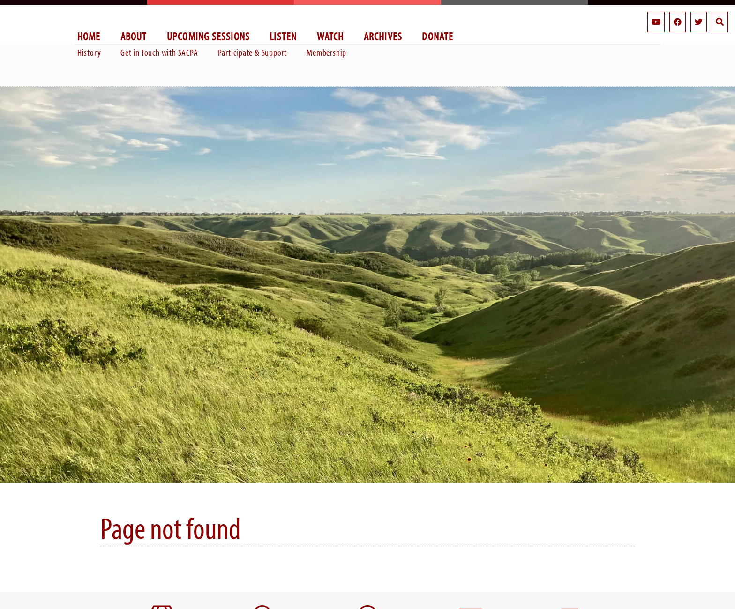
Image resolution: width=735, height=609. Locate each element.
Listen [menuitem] (283, 36)
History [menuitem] (89, 52)
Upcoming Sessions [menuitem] (208, 36)
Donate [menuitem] (437, 36)
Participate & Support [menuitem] (252, 52)
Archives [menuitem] (383, 36)
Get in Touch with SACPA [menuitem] (159, 52)
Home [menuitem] (89, 36)
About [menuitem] (133, 36)
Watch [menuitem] (330, 36)
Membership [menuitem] (326, 52)
